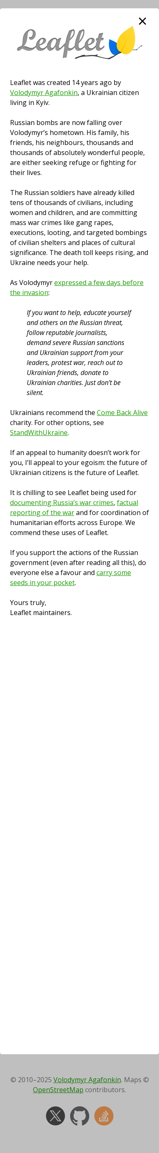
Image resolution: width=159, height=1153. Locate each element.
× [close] (142, 21)
